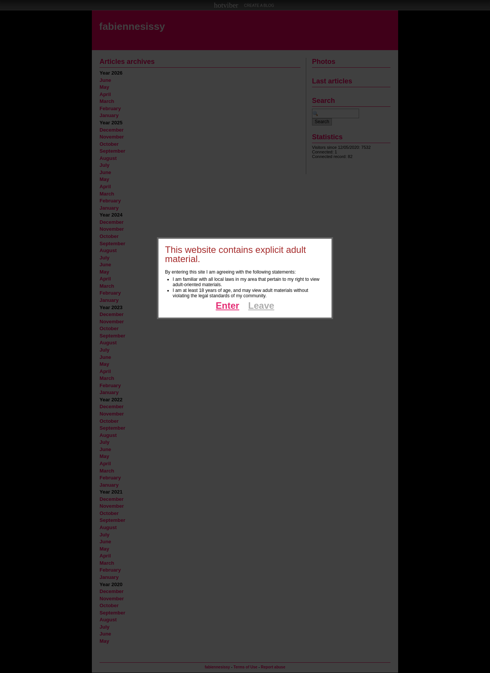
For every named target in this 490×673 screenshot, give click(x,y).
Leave (261, 305)
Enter (227, 305)
